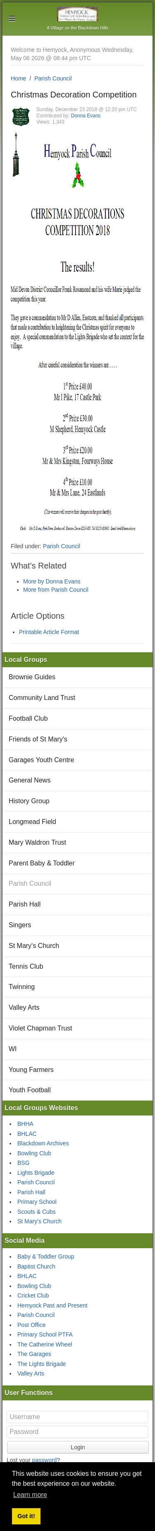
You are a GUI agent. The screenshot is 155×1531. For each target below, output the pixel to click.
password (44, 1460)
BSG (23, 1162)
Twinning (22, 986)
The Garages (34, 1354)
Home (18, 78)
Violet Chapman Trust (40, 1028)
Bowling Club (34, 1153)
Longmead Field (32, 821)
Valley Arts (24, 1007)
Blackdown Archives (43, 1143)
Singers (20, 924)
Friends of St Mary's (38, 739)
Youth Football (30, 1090)
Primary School (37, 1201)
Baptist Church (36, 1266)
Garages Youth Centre (41, 759)
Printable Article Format (49, 632)
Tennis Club (26, 966)
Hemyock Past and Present (52, 1305)
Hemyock (77, 14)
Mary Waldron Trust (37, 842)
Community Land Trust (42, 697)
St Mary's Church (34, 945)
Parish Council (53, 78)
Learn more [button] (30, 1494)
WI (13, 1048)
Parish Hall (25, 904)
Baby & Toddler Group (45, 1256)
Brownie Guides (32, 676)
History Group (29, 800)
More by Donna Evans (52, 581)
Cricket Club (33, 1295)
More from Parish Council (55, 589)
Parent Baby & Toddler (42, 863)
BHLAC (27, 1133)
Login (78, 1447)
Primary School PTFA (45, 1334)
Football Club (28, 718)
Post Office (31, 1325)
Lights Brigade (36, 1172)
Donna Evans (85, 116)
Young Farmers (31, 1069)
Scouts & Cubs (36, 1211)
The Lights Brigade (41, 1364)
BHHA (25, 1123)
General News (29, 780)
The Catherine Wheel (44, 1344)
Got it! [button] (26, 1516)
